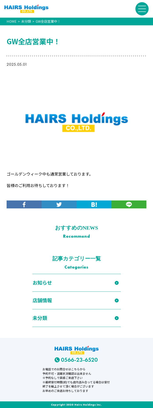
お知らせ (42, 282)
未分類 (40, 317)
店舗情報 (42, 300)
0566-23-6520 (76, 359)
